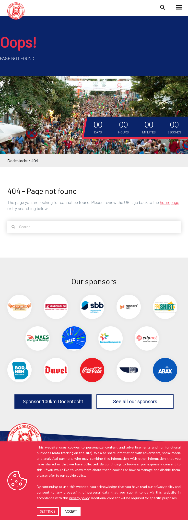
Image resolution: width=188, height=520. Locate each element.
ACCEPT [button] (71, 511)
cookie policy (75, 475)
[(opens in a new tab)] (19, 307)
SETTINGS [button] (47, 511)
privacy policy (79, 498)
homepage (169, 202)
